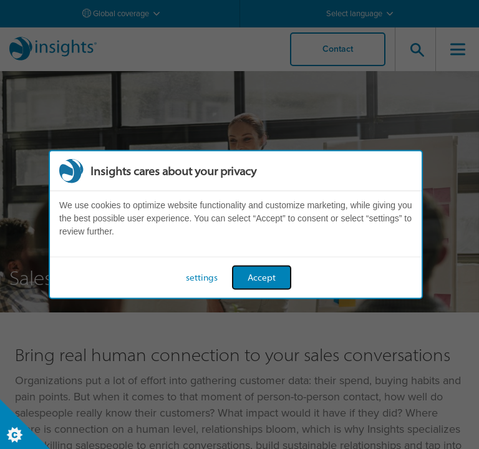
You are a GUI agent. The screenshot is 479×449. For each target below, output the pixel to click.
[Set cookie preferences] (25, 424)
